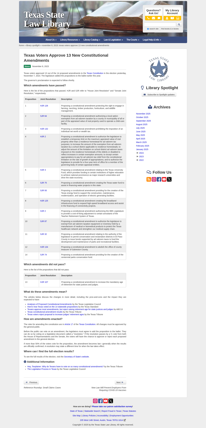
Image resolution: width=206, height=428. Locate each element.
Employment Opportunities (121, 415)
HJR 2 (43, 136)
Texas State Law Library (47, 19)
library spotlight (33, 45)
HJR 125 (44, 201)
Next (120, 382)
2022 (141, 160)
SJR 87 (43, 221)
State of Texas (76, 411)
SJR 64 (43, 116)
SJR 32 (43, 234)
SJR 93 (43, 190)
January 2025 (142, 149)
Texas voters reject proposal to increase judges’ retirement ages (55, 314)
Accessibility (102, 415)
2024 (141, 153)
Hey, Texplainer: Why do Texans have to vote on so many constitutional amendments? (65, 366)
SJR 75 (43, 183)
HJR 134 (44, 247)
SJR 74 (43, 255)
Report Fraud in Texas (111, 411)
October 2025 (142, 117)
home (21, 45)
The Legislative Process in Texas (42, 369)
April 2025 (140, 139)
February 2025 (142, 146)
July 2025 (140, 128)
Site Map (77, 415)
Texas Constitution (95, 73)
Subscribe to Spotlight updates (159, 94)
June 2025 (140, 131)
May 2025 (140, 135)
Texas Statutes (129, 411)
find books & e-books (170, 29)
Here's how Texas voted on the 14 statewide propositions (52, 307)
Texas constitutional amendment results (45, 312)
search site (154, 29)
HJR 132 (44, 129)
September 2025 (143, 121)
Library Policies (89, 415)
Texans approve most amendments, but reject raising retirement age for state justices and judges (70, 309)
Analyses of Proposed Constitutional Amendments (49, 304)
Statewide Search (92, 411)
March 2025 (141, 142)
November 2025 (143, 114)
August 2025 (141, 124)
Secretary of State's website (76, 357)
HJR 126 (44, 106)
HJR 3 (43, 170)
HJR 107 (44, 282)
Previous (31, 382)
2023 (141, 156)
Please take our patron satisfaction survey (112, 406)
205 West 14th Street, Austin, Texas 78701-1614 (101, 420)
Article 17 (69, 324)
